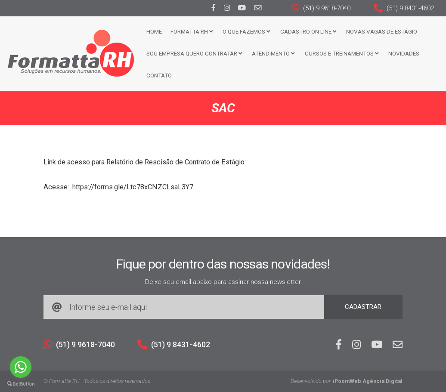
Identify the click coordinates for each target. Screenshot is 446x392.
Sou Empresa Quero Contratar (194, 53)
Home (154, 31)
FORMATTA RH (191, 31)
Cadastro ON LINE (308, 31)
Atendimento (273, 53)
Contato (159, 75)
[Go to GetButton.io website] (20, 383)
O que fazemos (246, 31)
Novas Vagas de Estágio (381, 31)
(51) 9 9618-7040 (320, 8)
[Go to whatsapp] (20, 367)
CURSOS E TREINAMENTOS (341, 53)
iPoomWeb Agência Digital (368, 381)
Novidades (403, 53)
